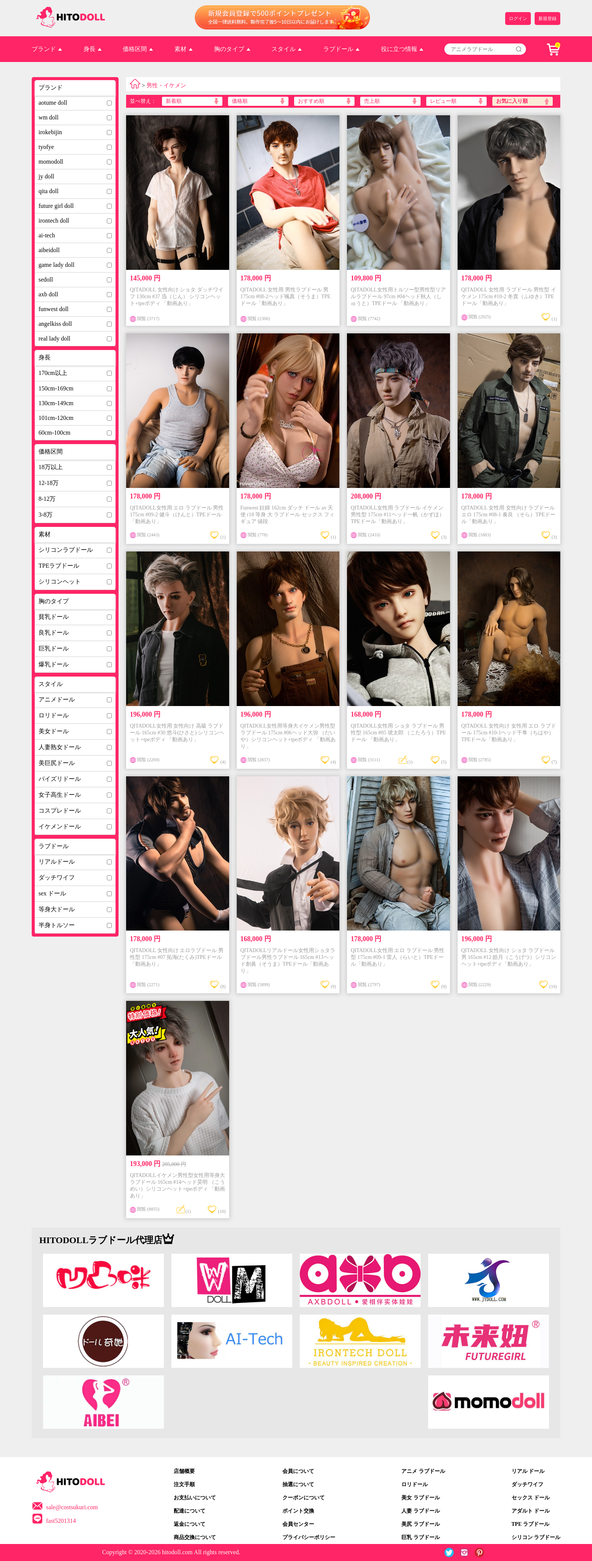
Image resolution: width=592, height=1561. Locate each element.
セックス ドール (531, 1498)
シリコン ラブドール (536, 1537)
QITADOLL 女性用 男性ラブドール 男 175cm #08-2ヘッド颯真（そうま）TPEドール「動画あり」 (285, 296)
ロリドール (414, 1484)
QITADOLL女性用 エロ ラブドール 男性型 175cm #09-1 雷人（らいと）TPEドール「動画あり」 (397, 957)
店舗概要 (184, 1471)
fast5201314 (61, 1521)
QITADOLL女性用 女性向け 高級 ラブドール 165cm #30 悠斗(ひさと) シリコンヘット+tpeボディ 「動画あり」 (177, 732)
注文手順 (184, 1484)
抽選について (298, 1484)
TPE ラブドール (531, 1524)
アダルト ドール (531, 1511)
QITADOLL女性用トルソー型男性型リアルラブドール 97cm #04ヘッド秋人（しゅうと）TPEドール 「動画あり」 (398, 296)
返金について (189, 1524)
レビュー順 (443, 101)
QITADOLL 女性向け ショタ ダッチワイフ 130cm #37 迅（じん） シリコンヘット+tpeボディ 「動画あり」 (177, 296)
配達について (189, 1511)
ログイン (518, 18)
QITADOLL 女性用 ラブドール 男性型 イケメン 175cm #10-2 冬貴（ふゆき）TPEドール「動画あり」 (508, 296)
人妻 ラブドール (420, 1511)
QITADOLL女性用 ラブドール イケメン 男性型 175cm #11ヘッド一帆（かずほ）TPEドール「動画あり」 (397, 514)
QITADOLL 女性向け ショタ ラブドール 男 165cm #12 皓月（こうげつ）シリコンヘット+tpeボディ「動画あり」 (509, 957)
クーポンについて (303, 1498)
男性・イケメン (166, 85)
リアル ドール (528, 1471)
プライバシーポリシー (308, 1537)
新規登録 (547, 18)
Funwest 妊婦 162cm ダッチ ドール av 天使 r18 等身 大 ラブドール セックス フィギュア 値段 (287, 514)
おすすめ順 (311, 101)
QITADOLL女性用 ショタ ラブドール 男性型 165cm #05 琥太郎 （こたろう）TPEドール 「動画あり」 (398, 732)
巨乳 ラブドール (420, 1537)
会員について (298, 1471)
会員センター (298, 1524)
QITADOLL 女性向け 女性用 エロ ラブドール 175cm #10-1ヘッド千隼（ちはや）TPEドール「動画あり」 (508, 732)
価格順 (240, 101)
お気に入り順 (512, 101)
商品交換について (195, 1537)
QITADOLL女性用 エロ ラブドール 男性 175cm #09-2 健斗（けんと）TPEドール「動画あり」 (177, 514)
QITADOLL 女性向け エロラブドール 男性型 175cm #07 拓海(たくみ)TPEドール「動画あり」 (177, 957)
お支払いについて (195, 1498)
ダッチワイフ (527, 1484)
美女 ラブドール (420, 1498)
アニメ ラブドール (423, 1471)
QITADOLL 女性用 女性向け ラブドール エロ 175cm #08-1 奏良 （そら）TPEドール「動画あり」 (508, 514)
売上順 (372, 101)
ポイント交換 (298, 1511)
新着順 (174, 101)
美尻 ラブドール (420, 1524)
